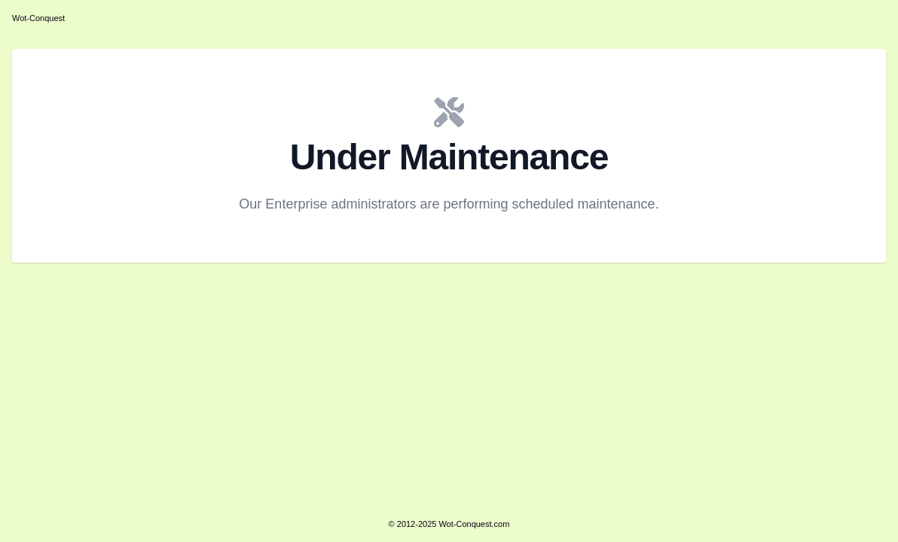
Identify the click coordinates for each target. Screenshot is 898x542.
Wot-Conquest (38, 18)
